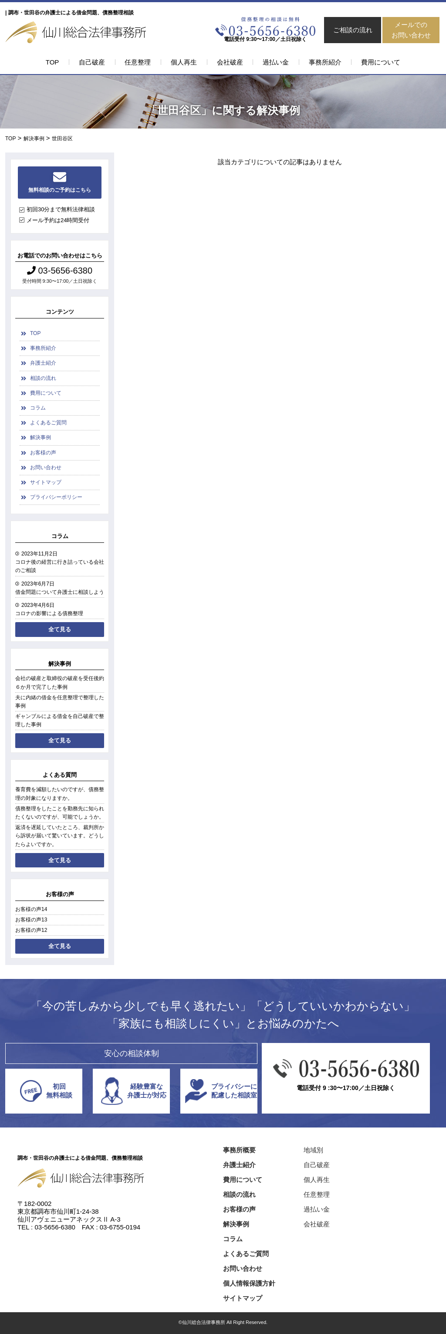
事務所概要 (239, 1150)
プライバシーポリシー (56, 497)
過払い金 (276, 62)
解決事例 (40, 437)
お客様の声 (43, 453)
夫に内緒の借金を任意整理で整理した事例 (59, 701)
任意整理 (138, 62)
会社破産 (230, 62)
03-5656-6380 (59, 270)
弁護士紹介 (43, 363)
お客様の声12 (31, 930)
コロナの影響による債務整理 (49, 613)
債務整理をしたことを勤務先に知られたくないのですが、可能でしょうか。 (59, 813)
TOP (52, 62)
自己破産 (92, 62)
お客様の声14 (31, 909)
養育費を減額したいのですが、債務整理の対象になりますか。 (59, 793)
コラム (38, 408)
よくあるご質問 (48, 423)
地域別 (313, 1150)
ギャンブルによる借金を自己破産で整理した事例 (59, 720)
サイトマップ (45, 482)
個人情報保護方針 (249, 1283)
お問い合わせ (45, 467)
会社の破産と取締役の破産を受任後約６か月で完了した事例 (59, 682)
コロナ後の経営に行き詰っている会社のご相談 (59, 566)
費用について (380, 62)
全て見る (59, 629)
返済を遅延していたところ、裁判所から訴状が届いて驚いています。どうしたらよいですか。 (59, 835)
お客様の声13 (31, 920)
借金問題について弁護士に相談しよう (59, 592)
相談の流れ (43, 378)
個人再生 (184, 62)
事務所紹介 (325, 62)
